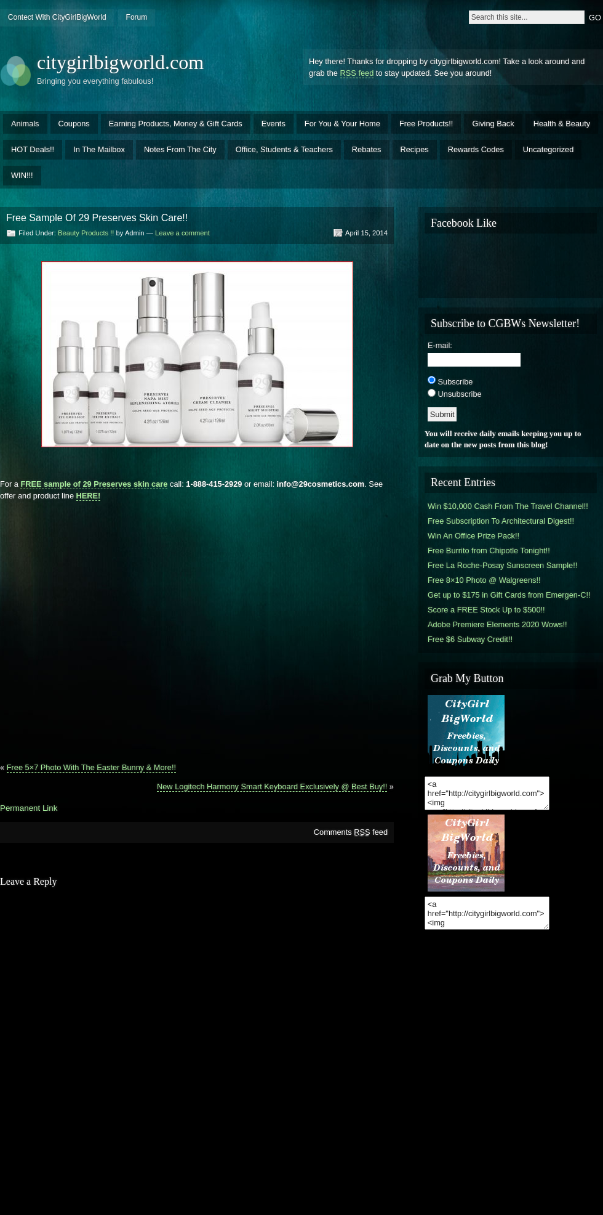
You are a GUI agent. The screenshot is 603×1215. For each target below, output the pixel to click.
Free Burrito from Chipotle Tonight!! (489, 550)
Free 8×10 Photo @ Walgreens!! (484, 580)
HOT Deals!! (32, 149)
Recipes (415, 149)
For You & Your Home (342, 123)
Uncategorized (548, 149)
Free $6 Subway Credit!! (470, 639)
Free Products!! (426, 123)
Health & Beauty (561, 123)
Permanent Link (28, 808)
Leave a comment (182, 233)
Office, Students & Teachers (284, 149)
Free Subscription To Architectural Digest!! (501, 521)
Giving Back (493, 123)
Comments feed (351, 832)
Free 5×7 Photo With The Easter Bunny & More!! (91, 767)
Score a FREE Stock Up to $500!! (486, 609)
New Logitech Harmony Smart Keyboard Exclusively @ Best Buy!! (272, 786)
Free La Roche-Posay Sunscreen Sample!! (502, 565)
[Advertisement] (117, 627)
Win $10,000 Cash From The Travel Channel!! (508, 506)
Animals (25, 123)
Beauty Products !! (86, 233)
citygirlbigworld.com (120, 62)
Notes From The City (180, 149)
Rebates (366, 149)
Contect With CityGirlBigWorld (57, 17)
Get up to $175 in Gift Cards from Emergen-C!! (509, 594)
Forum (137, 17)
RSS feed (357, 73)
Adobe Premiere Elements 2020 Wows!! (497, 624)
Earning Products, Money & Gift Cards (175, 123)
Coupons (74, 123)
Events (274, 123)
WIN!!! (22, 175)
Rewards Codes (476, 149)
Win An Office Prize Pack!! (473, 535)
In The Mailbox (99, 149)
